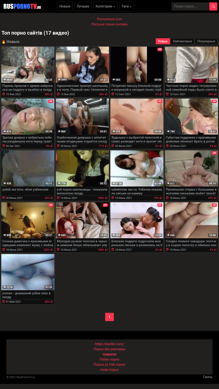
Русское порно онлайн (110, 24)
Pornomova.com (109, 19)
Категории (105, 6)
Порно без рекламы (109, 349)
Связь (208, 377)
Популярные (206, 41)
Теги (127, 6)
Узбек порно (109, 359)
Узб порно (117, 364)
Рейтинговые (182, 41)
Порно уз (101, 364)
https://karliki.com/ (109, 344)
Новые (64, 6)
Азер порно (109, 370)
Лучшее (83, 6)
